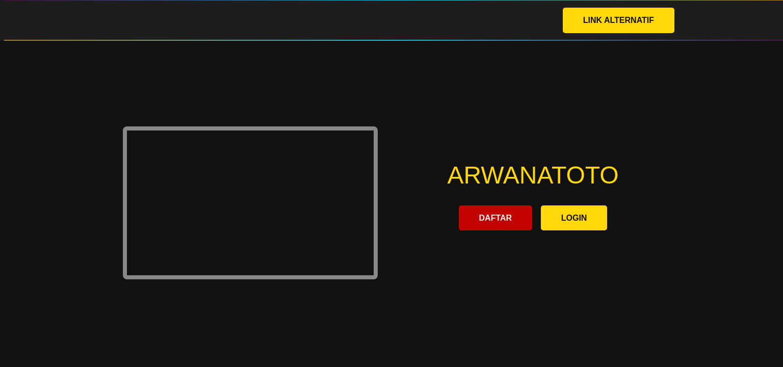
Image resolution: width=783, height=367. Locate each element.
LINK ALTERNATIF (618, 20)
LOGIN (574, 218)
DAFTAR (495, 218)
